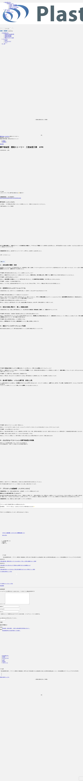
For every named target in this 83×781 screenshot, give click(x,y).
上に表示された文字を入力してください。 (9, 664)
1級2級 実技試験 (8, 35)
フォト (6, 42)
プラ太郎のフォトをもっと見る (6, 630)
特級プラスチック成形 (9, 37)
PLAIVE (4, 686)
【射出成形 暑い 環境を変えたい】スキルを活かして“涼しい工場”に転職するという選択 (18, 607)
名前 (1, 653)
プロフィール (5, 687)
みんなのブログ (8, 41)
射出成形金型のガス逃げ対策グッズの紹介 (11, 677)
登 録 (1, 30)
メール (2, 655)
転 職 (3, 43)
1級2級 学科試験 (8, 36)
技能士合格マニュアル (4, 701)
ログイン (5, 30)
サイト (1, 658)
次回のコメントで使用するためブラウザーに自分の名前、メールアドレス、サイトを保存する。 (21, 660)
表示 (3, 275)
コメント (2, 650)
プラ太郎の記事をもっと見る (6, 618)
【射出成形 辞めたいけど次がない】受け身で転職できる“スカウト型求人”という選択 (17, 616)
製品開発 (2, 632)
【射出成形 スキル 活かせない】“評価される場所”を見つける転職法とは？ (15, 611)
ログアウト (10, 30)
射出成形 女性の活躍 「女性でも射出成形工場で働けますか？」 (16, 674)
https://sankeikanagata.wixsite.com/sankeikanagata (10, 212)
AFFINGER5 (28, 758)
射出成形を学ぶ (5, 680)
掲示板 (6, 40)
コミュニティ (5, 39)
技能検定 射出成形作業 (9, 34)
